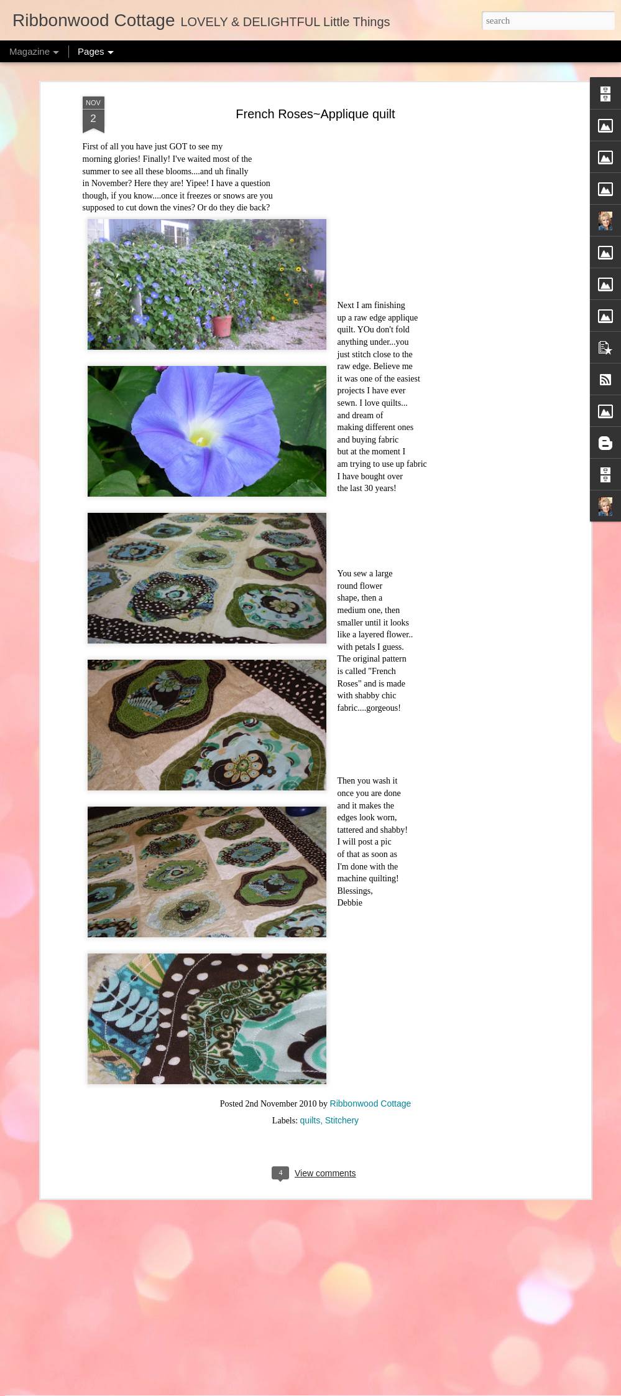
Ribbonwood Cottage (371, 987)
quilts (310, 1004)
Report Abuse (433, 1389)
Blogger (396, 1389)
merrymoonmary (322, 1389)
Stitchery (342, 1004)
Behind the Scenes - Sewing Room (268, 1240)
